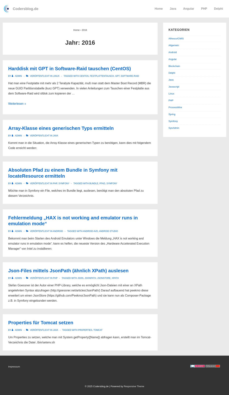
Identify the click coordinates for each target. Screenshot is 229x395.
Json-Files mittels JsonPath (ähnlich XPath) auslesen (68, 270)
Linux (56, 76)
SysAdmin (174, 128)
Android (58, 231)
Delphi (218, 8)
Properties (85, 330)
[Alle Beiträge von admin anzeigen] (17, 76)
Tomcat (97, 330)
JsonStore (103, 278)
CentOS (84, 76)
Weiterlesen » (17, 103)
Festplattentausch (102, 76)
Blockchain (174, 66)
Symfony (63, 183)
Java (173, 8)
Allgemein (174, 45)
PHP (204, 8)
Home (159, 8)
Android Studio (108, 231)
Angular (188, 8)
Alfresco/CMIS (176, 38)
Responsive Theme (134, 386)
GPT (117, 76)
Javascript (174, 86)
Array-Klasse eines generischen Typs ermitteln (61, 128)
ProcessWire (175, 107)
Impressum (14, 366)
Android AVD (90, 231)
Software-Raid (130, 76)
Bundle (93, 183)
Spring (172, 114)
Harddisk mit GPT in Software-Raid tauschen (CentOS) (69, 68)
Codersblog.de (25, 9)
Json (80, 278)
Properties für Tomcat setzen (40, 322)
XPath (115, 278)
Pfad (102, 183)
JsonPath (90, 278)
